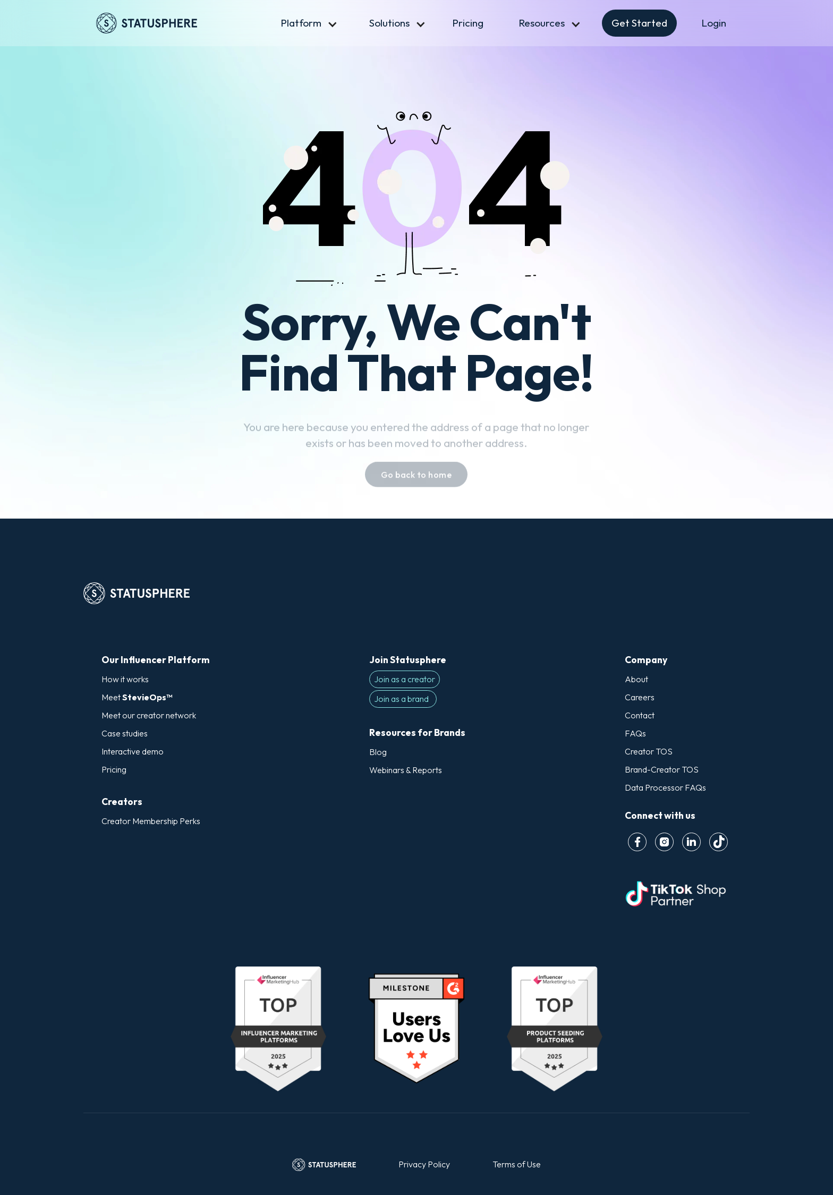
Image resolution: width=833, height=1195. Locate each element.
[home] (173, 23)
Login (713, 22)
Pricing (467, 22)
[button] (301, 23)
